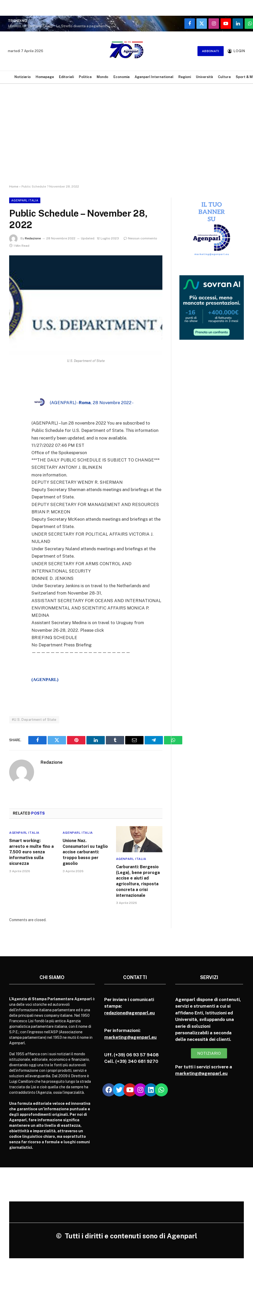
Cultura (224, 77)
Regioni (184, 77)
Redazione (33, 238)
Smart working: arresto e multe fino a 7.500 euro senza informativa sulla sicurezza (31, 852)
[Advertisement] (126, 138)
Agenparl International (154, 77)
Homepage (45, 77)
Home (13, 186)
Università (204, 77)
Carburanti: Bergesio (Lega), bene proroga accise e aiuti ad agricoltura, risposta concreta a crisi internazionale (138, 881)
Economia (121, 77)
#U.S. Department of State (34, 720)
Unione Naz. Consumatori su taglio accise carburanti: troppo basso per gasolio (85, 852)
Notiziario (22, 77)
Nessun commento (140, 238)
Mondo (102, 77)
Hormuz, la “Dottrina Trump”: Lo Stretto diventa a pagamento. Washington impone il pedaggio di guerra (60, 26)
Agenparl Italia (24, 200)
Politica (85, 77)
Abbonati (210, 51)
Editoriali (66, 77)
